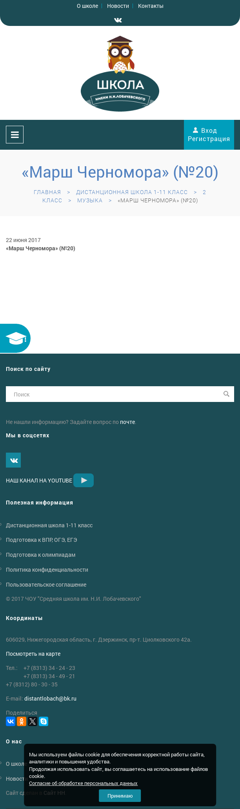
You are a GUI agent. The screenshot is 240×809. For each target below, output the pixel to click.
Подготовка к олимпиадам (40, 554)
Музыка (90, 200)
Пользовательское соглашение (46, 584)
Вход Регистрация (209, 134)
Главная (47, 192)
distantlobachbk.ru (50, 698)
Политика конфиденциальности (47, 569)
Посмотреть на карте (33, 653)
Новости (118, 5)
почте (127, 422)
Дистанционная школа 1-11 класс (132, 192)
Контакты (151, 5)
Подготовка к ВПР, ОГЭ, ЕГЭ (41, 539)
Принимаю (120, 795)
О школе (87, 5)
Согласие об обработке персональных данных (83, 783)
